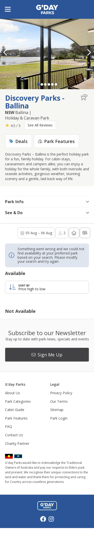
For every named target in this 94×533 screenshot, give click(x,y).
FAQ (8, 426)
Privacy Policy (61, 392)
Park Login (58, 418)
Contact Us (14, 435)
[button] (88, 52)
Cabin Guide (14, 409)
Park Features (16, 418)
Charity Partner (17, 443)
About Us (12, 392)
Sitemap (56, 409)
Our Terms (59, 401)
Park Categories (18, 401)
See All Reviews (40, 125)
